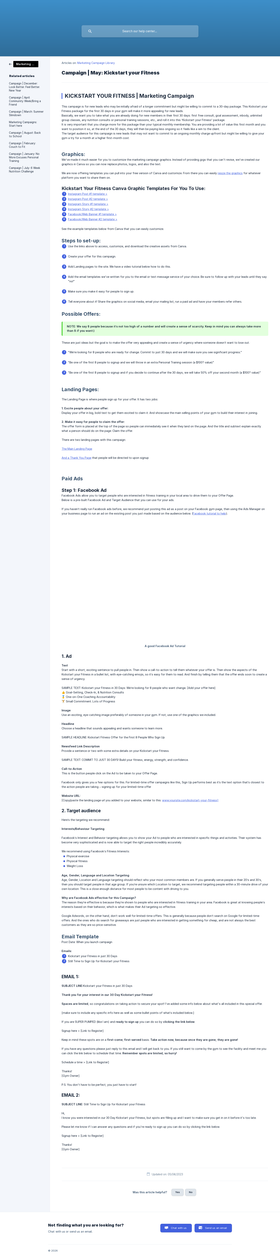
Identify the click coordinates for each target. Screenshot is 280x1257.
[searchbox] (140, 31)
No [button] (190, 1192)
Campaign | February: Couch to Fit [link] (22, 145)
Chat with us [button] (179, 1227)
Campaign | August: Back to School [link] (25, 134)
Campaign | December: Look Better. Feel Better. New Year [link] (24, 87)
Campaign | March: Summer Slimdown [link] (26, 113)
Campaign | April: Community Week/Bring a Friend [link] (25, 101)
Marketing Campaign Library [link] (96, 63)
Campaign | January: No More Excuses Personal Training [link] (24, 157)
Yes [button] (177, 1192)
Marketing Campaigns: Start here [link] (23, 124)
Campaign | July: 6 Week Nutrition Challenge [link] (24, 169)
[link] (23, 64)
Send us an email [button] (216, 1227)
